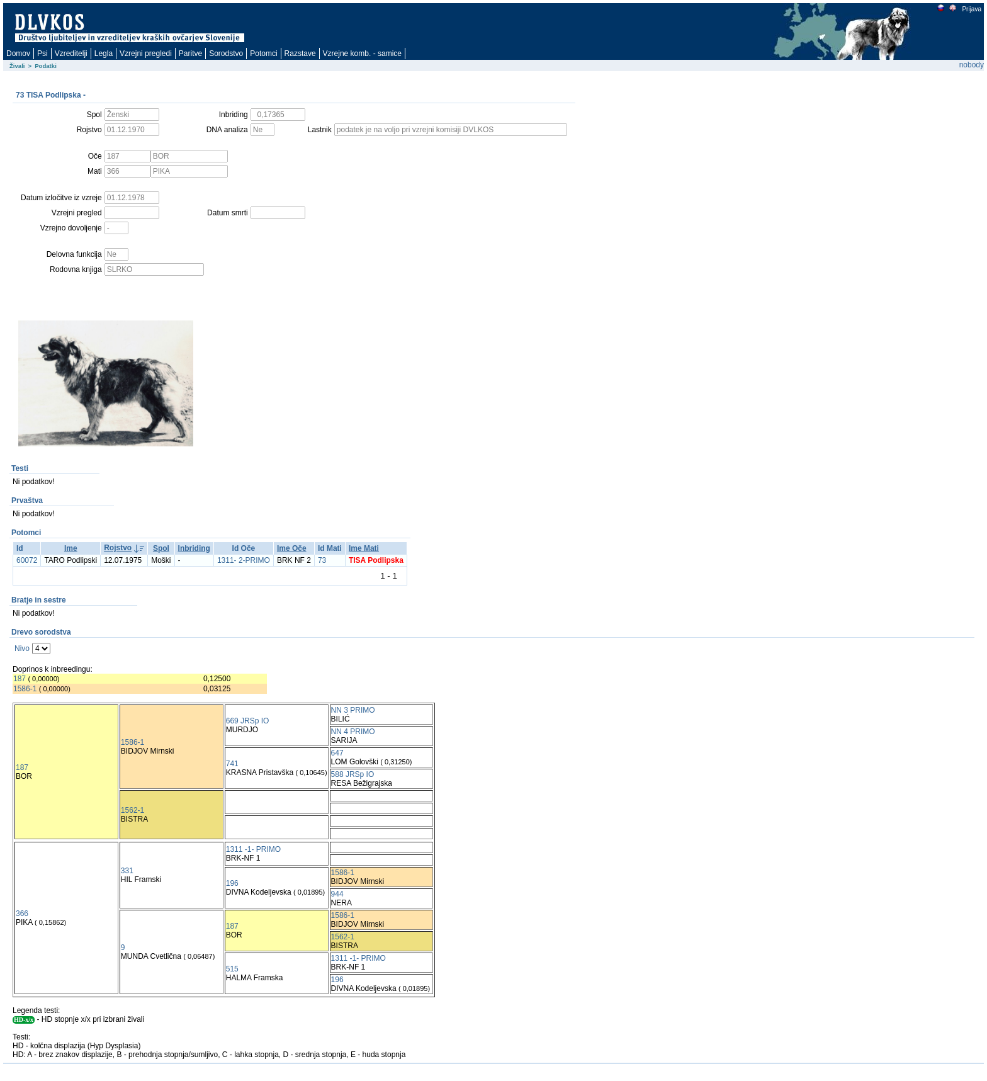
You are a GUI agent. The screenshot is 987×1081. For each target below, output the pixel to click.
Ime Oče (292, 548)
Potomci (263, 53)
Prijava (971, 9)
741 (232, 763)
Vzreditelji (71, 53)
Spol (161, 548)
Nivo (22, 648)
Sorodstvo (226, 53)
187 (19, 678)
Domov (18, 53)
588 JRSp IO (353, 774)
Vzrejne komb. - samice (362, 53)
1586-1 (25, 688)
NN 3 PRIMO (353, 710)
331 (127, 870)
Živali (17, 65)
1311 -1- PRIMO (253, 849)
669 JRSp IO (247, 720)
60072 (26, 560)
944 (337, 894)
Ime (70, 548)
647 (337, 753)
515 (232, 969)
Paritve (190, 53)
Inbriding (194, 548)
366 (22, 913)
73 (322, 560)
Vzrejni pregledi (146, 53)
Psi (42, 53)
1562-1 (132, 810)
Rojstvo (118, 547)
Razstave (300, 53)
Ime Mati (364, 548)
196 (232, 883)
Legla (103, 53)
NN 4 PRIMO (353, 731)
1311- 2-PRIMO (243, 560)
